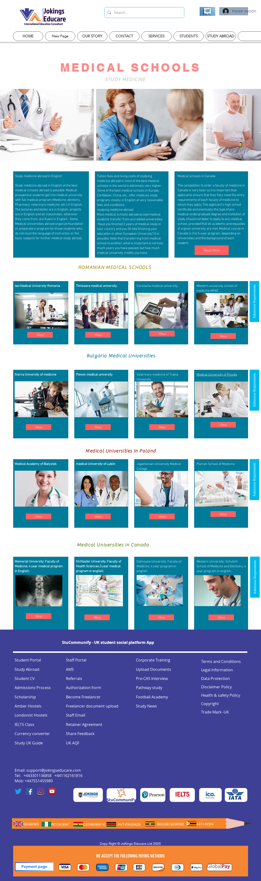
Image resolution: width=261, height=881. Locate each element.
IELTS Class (24, 724)
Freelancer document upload (92, 706)
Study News (146, 706)
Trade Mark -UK (215, 712)
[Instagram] (40, 791)
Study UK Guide (29, 743)
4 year (33, 566)
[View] (40, 335)
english (225, 571)
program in (211, 571)
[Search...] (144, 12)
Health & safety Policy (220, 695)
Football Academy (152, 697)
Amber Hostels (28, 706)
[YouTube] (52, 791)
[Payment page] (34, 866)
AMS (70, 669)
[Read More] (212, 250)
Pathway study (149, 687)
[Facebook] (29, 791)
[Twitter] (18, 791)
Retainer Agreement (84, 724)
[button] (254, 301)
